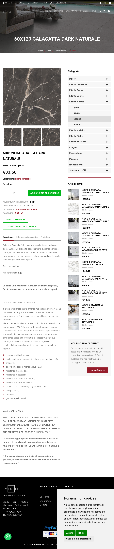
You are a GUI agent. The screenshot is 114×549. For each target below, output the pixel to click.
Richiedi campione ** (15, 220)
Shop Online (71, 11)
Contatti (84, 11)
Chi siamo (58, 11)
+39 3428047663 (97, 377)
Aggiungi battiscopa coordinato (21, 227)
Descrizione (8, 243)
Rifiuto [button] (81, 533)
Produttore (45, 243)
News (93, 11)
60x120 (73, 51)
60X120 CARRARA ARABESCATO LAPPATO (94, 255)
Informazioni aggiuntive (27, 243)
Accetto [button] (69, 533)
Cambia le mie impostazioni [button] (78, 539)
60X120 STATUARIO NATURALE (92, 312)
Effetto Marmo (60, 51)
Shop (49, 51)
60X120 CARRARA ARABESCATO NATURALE (95, 197)
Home (48, 11)
